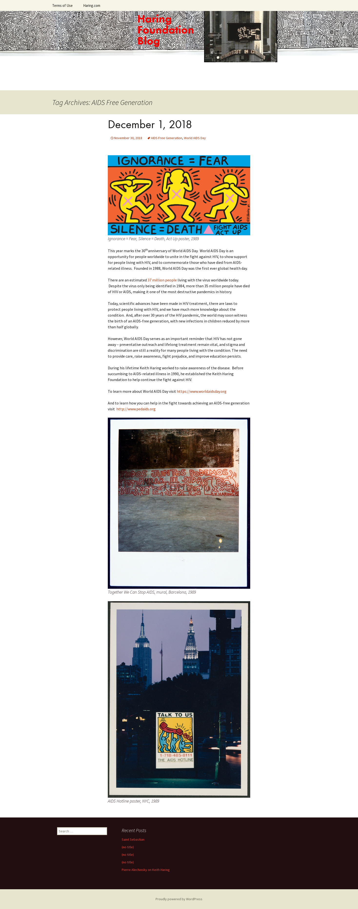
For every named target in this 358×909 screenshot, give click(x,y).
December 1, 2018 (150, 124)
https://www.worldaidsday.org (202, 391)
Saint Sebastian (133, 839)
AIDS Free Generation (166, 138)
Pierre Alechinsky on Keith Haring (146, 870)
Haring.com (91, 5)
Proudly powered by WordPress (179, 899)
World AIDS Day (195, 138)
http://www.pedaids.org (136, 408)
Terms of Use (62, 5)
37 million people (162, 280)
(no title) (128, 847)
